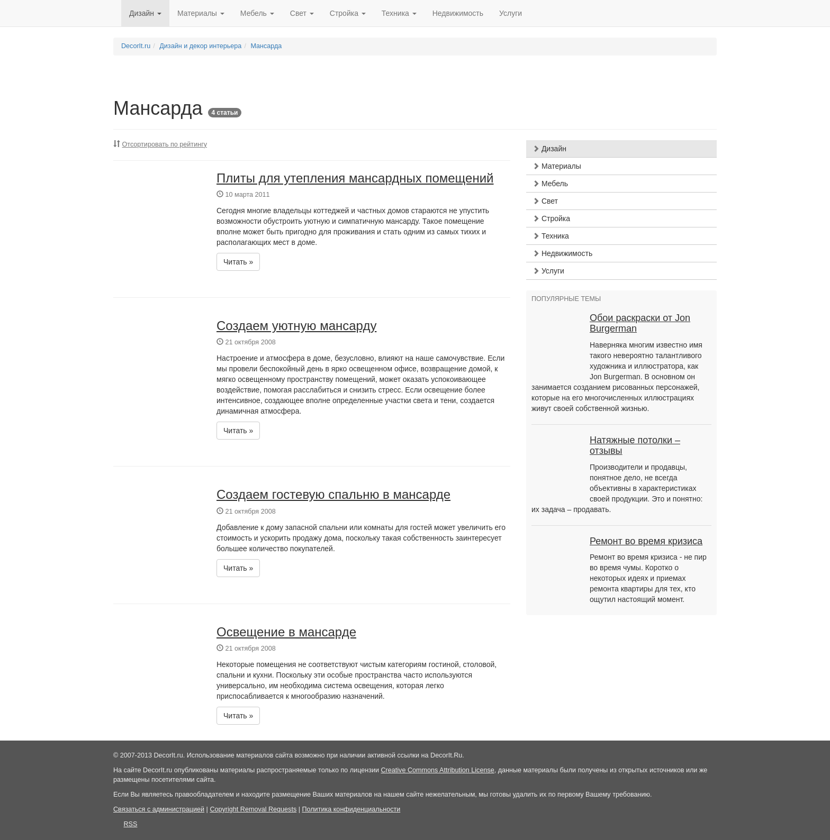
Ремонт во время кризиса (646, 541)
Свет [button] (302, 13)
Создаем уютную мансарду (296, 325)
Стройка (551, 218)
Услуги (510, 13)
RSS (131, 824)
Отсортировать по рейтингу (165, 144)
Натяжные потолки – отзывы (635, 445)
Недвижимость (457, 13)
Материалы (557, 166)
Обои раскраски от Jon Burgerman (640, 323)
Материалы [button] (200, 13)
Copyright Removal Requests (253, 809)
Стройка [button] (348, 13)
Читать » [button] (238, 262)
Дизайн (549, 148)
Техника (551, 236)
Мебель (550, 183)
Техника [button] (399, 13)
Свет (545, 201)
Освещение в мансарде (286, 632)
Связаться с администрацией (158, 809)
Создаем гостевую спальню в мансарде (333, 494)
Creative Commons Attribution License (437, 770)
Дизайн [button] (145, 13)
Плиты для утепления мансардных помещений (355, 178)
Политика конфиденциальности (351, 809)
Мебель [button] (257, 13)
